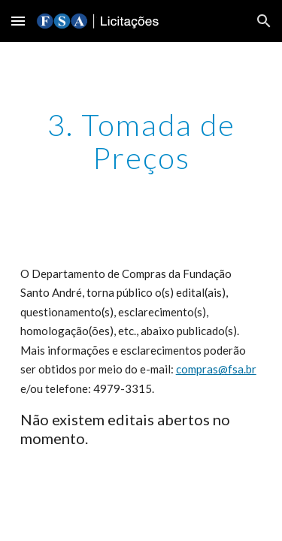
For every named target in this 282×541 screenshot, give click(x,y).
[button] (18, 20)
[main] (141, 141)
